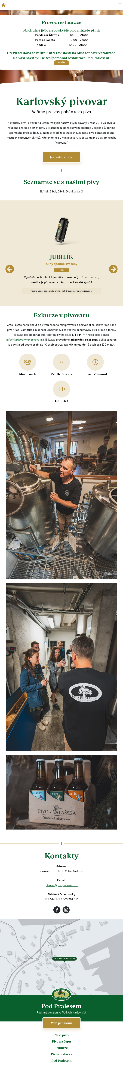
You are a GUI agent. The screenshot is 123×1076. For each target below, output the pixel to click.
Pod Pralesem (61, 1060)
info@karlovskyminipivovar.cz (25, 340)
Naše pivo (61, 1035)
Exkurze (61, 1047)
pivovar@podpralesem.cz (61, 885)
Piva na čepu (61, 1041)
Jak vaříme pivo (61, 157)
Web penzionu (61, 1023)
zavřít (61, 63)
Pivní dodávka (61, 1054)
